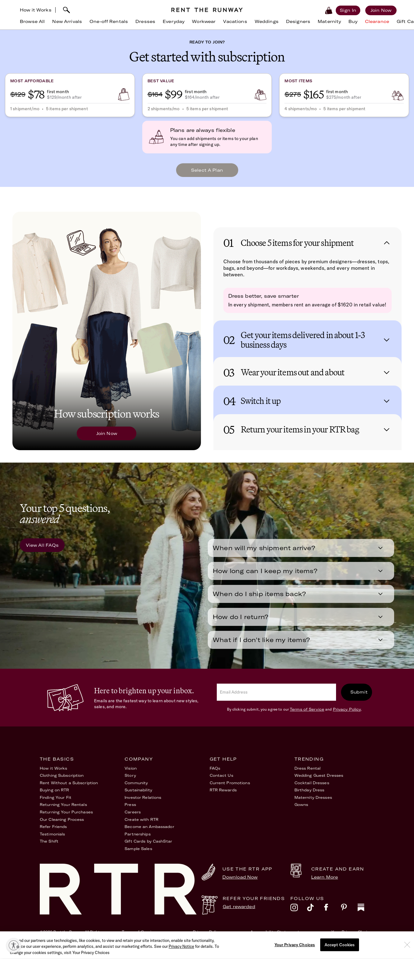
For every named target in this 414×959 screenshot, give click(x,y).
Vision (131, 773)
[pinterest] (349, 914)
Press (130, 809)
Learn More (324, 882)
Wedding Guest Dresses (318, 780)
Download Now (240, 882)
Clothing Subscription (62, 780)
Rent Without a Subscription (69, 787)
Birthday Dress (309, 795)
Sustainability (138, 795)
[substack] (365, 914)
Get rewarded (239, 911)
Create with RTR (141, 824)
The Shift (49, 846)
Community (136, 787)
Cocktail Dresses (311, 787)
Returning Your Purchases (66, 817)
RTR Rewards (223, 795)
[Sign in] (348, 10)
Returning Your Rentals (63, 809)
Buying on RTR (54, 795)
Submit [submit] (359, 697)
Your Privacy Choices (352, 936)
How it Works (36, 10)
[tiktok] (315, 914)
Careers (133, 817)
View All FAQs (42, 550)
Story (130, 780)
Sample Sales (138, 853)
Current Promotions (230, 787)
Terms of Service (307, 714)
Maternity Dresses (313, 802)
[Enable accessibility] (13, 945)
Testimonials (52, 839)
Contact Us (221, 780)
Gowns (301, 809)
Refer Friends (53, 831)
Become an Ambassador (149, 831)
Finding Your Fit (55, 802)
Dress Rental (307, 773)
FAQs (215, 773)
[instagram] (298, 914)
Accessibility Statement (274, 936)
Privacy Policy (347, 714)
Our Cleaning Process (62, 824)
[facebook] (332, 914)
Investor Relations (143, 802)
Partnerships (137, 839)
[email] (276, 697)
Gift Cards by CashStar (148, 846)
